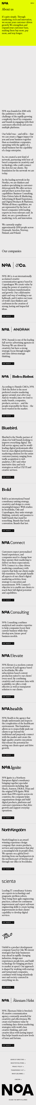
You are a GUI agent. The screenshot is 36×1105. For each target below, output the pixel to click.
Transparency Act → (18, 1070)
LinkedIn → (18, 1079)
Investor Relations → (18, 1063)
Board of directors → (18, 1059)
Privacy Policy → (18, 1066)
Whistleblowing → (18, 1074)
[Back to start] (5, 3)
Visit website (8, 316)
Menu (32, 3)
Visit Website (8, 600)
